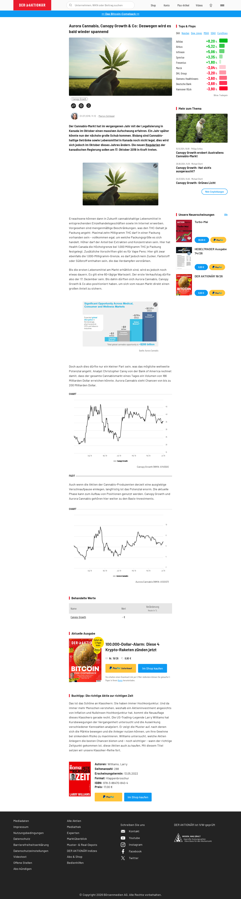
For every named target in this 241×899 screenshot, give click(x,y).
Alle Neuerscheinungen (222, 214)
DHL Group (181, 73)
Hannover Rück (183, 89)
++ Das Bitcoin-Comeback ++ (120, 14)
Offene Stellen (22, 862)
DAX (178, 33)
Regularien (153, 145)
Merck (179, 68)
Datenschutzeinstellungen (30, 851)
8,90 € (201, 292)
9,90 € (201, 267)
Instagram (131, 844)
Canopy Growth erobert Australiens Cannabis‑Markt (200, 154)
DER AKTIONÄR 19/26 (209, 276)
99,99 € (201, 239)
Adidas (179, 41)
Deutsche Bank (183, 84)
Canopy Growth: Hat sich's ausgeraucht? (193, 169)
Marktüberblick (77, 838)
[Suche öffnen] (70, 5)
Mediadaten (21, 821)
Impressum (20, 827)
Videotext (20, 856)
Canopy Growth (79, 98)
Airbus (179, 46)
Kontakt (129, 831)
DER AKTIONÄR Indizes (82, 851)
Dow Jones (196, 33)
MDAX (206, 33)
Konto (120, 680)
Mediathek (74, 827)
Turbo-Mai (201, 222)
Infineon (180, 52)
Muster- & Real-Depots (82, 845)
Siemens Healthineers (187, 78)
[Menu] (222, 5)
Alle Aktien (74, 821)
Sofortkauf (121, 668)
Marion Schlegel (106, 116)
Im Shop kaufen (152, 668)
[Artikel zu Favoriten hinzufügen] (88, 105)
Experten (73, 833)
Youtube (130, 838)
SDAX (213, 33)
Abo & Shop (74, 856)
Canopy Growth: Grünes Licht (196, 183)
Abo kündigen (22, 868)
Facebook (131, 851)
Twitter (129, 858)
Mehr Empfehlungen (214, 191)
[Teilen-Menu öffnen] (73, 105)
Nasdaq (185, 33)
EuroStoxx (222, 33)
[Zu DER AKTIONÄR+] (183, 5)
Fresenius (181, 62)
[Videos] (199, 5)
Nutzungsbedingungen (28, 833)
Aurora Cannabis (152, 581)
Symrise (180, 57)
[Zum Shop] (153, 5)
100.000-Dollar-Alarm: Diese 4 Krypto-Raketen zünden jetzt (132, 647)
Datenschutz (21, 838)
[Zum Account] (166, 5)
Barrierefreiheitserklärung (31, 845)
